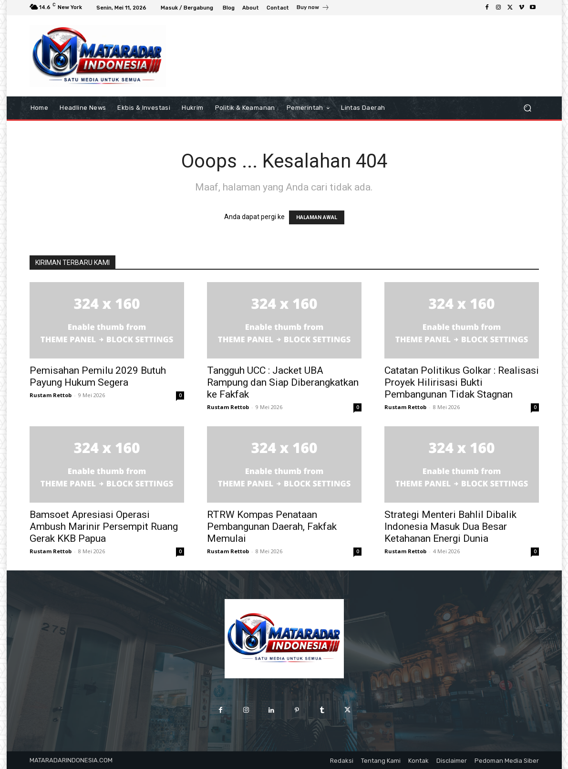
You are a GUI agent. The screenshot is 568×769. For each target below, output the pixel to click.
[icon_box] (313, 8)
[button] (527, 107)
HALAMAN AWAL (316, 217)
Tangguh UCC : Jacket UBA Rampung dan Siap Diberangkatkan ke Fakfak (283, 382)
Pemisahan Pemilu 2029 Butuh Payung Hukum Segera (98, 376)
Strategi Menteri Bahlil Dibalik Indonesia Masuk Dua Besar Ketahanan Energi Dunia (450, 526)
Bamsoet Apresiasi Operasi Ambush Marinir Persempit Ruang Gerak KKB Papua (104, 526)
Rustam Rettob (51, 395)
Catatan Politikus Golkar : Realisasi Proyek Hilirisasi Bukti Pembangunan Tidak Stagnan (461, 382)
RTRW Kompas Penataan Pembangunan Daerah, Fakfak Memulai (272, 526)
